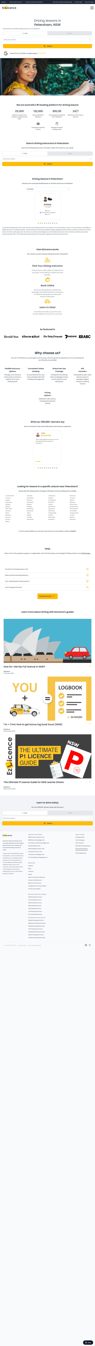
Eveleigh (29, 506)
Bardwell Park (74, 506)
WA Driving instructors (34, 905)
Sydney (50, 515)
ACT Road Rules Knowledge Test (37, 857)
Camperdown (74, 513)
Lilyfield (29, 515)
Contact (30, 871)
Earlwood (72, 495)
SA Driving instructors (34, 908)
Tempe (50, 504)
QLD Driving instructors (34, 903)
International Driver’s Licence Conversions (84, 849)
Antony (47, 204)
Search (48, 46)
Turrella (72, 515)
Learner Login (78, 2)
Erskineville (30, 508)
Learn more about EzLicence (36, 877)
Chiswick (8, 511)
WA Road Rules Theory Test (36, 849)
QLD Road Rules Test (34, 846)
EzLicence (7, 671)
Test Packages (80, 840)
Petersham (8, 502)
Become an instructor (34, 883)
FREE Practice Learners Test (36, 837)
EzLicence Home (9, 8)
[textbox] (47, 40)
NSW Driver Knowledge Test (36, 840)
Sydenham (51, 508)
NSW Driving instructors (35, 897)
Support (3, 2)
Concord (8, 498)
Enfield (7, 521)
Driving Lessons (80, 837)
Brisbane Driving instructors (36, 926)
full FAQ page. (85, 553)
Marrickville (51, 517)
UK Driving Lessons (81, 853)
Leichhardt (30, 511)
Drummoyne (73, 504)
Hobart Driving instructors (35, 935)
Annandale (73, 511)
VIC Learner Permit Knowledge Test (38, 843)
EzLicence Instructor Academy (34, 2)
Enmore (7, 519)
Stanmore (73, 519)
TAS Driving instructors (34, 911)
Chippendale (52, 513)
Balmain (7, 506)
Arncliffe (29, 517)
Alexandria (30, 502)
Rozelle (7, 500)
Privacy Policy (22, 945)
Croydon (72, 498)
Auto (26, 33)
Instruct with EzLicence (15, 2)
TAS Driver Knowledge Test (36, 854)
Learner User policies (34, 889)
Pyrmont (7, 517)
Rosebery (51, 502)
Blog (29, 868)
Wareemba (51, 506)
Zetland (50, 498)
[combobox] (47, 40)
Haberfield (51, 511)
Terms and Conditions (33, 945)
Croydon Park (9, 495)
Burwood (29, 500)
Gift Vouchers (79, 843)
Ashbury (72, 517)
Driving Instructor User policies (37, 886)
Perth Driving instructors (35, 929)
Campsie (29, 495)
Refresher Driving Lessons (83, 846)
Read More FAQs (46, 596)
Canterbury (51, 495)
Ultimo (29, 513)
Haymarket (30, 519)
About (30, 874)
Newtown (8, 515)
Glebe (7, 513)
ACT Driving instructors (34, 914)
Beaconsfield (74, 508)
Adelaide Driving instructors (36, 932)
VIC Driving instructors (34, 900)
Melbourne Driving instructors (36, 923)
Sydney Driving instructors (35, 920)
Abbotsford (30, 498)
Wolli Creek (8, 508)
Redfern (29, 504)
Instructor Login (89, 2)
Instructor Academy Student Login (62, 2)
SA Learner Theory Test (34, 851)
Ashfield (7, 504)
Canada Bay (52, 500)
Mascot (72, 500)
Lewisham (51, 519)
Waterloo (72, 502)
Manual (69, 33)
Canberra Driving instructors (36, 937)
